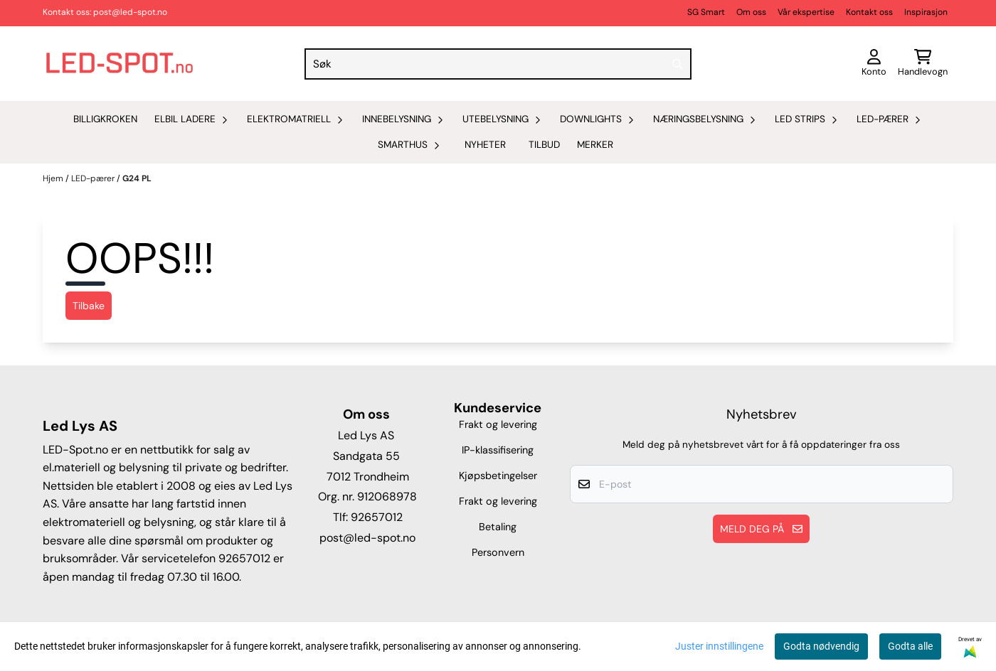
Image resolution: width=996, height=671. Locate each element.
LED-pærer (94, 178)
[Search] (677, 64)
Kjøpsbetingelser (498, 475)
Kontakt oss (869, 12)
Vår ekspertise (806, 12)
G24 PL (137, 178)
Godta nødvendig (821, 646)
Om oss (751, 12)
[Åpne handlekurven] (922, 64)
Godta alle (910, 646)
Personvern (498, 552)
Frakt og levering (498, 424)
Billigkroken (105, 119)
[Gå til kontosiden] (874, 64)
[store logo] (119, 64)
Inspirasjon (926, 12)
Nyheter (485, 145)
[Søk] (498, 64)
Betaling (497, 526)
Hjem (54, 178)
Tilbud (544, 145)
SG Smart (706, 12)
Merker (595, 145)
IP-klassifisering (498, 450)
